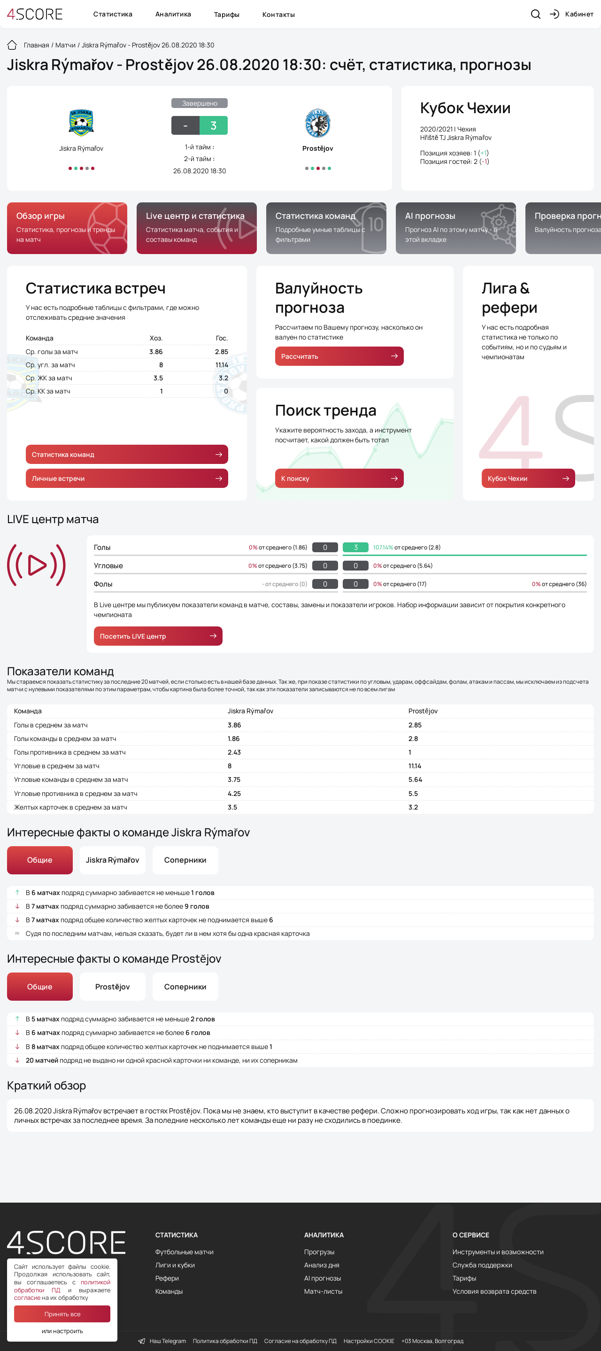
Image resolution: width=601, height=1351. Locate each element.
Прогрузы (319, 1252)
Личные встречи (127, 478)
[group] (67, 228)
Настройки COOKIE (369, 1341)
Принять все (62, 1314)
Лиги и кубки (175, 1265)
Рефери (167, 1278)
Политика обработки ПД (225, 1341)
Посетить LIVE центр (158, 636)
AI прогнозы (322, 1278)
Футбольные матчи (184, 1252)
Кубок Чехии (465, 108)
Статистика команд (127, 454)
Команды (169, 1291)
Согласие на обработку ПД (300, 1341)
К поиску (339, 478)
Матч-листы (323, 1291)
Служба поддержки (482, 1265)
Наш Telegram (162, 1341)
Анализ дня (321, 1265)
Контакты (278, 14)
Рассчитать (339, 356)
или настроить (62, 1331)
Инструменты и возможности (498, 1252)
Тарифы (227, 14)
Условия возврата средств (495, 1291)
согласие (27, 1297)
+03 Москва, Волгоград (432, 1341)
